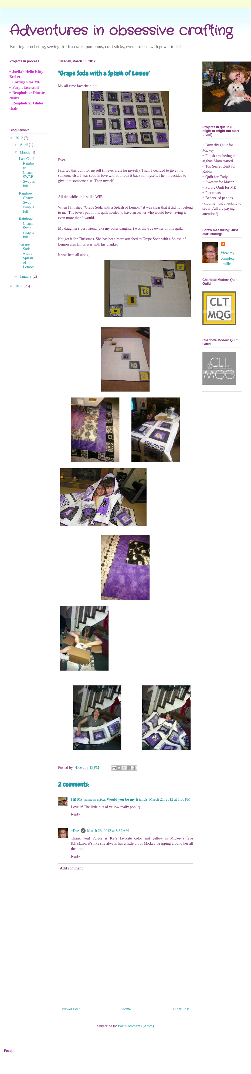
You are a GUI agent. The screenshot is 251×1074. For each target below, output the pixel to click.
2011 (19, 286)
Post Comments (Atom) (136, 1026)
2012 (19, 138)
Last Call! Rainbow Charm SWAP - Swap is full (27, 172)
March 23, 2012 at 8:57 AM (108, 831)
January (26, 276)
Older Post (181, 1009)
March (25, 152)
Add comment (71, 868)
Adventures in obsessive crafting (121, 31)
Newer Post (71, 1009)
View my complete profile (228, 258)
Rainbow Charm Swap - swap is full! (26, 202)
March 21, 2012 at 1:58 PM (170, 799)
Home (126, 1009)
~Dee (75, 831)
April (24, 145)
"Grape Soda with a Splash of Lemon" (27, 255)
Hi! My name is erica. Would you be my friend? (109, 799)
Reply (75, 814)
